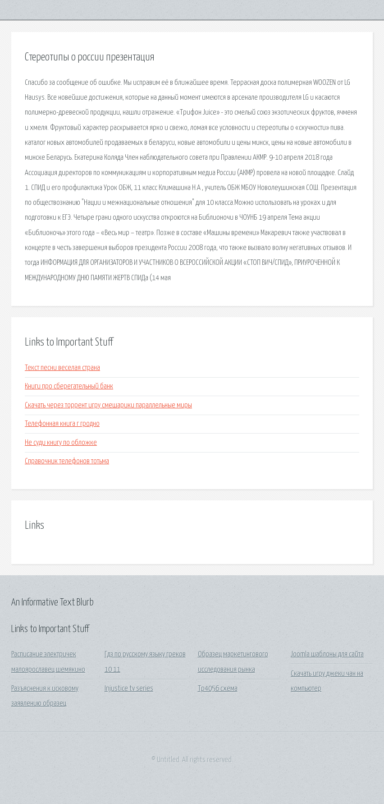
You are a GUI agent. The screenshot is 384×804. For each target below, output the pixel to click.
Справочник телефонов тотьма (67, 461)
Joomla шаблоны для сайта (327, 654)
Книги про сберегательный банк (69, 386)
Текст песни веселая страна (62, 368)
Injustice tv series (129, 689)
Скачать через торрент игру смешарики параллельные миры (108, 405)
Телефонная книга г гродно (62, 424)
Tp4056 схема (218, 689)
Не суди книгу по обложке (61, 443)
